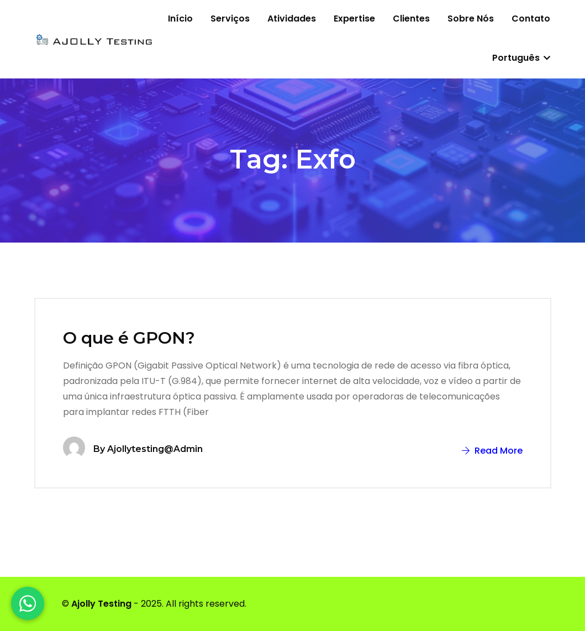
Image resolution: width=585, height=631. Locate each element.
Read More (492, 450)
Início (180, 18)
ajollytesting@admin (155, 449)
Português (521, 57)
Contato (531, 18)
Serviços (230, 18)
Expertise (354, 18)
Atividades (291, 18)
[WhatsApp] (27, 603)
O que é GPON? (129, 338)
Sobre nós (470, 18)
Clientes (411, 18)
